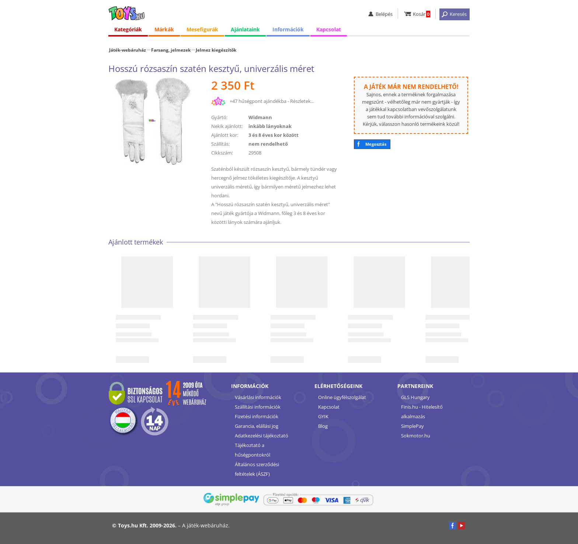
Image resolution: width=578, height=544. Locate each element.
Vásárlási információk (258, 397)
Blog (323, 426)
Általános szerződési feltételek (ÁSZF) (257, 469)
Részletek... (302, 101)
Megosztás (375, 144)
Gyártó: (219, 117)
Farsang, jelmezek (171, 50)
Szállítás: (220, 144)
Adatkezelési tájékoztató (261, 435)
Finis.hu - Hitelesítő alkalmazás (422, 411)
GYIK (323, 416)
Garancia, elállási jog (256, 426)
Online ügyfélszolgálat (342, 397)
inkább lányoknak (270, 126)
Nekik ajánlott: (227, 126)
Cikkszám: (222, 152)
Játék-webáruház (127, 50)
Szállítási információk (258, 406)
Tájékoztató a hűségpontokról (252, 450)
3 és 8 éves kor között (273, 135)
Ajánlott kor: (224, 135)
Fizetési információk (256, 416)
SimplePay (412, 426)
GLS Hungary (415, 397)
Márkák (164, 29)
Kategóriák (128, 29)
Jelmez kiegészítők (216, 50)
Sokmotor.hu (415, 435)
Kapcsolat (328, 29)
